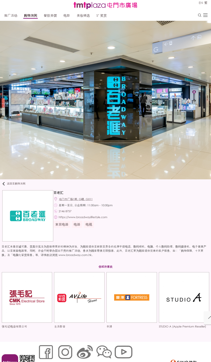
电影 (66, 16)
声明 (105, 351)
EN (201, 3)
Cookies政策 (56, 351)
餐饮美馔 (50, 16)
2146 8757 (67, 214)
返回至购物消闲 (15, 184)
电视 (90, 228)
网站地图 (42, 351)
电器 (78, 228)
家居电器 (63, 228)
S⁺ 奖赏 (101, 16)
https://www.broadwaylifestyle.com (85, 220)
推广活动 (10, 16)
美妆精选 (83, 16)
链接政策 (71, 351)
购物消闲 (30, 16)
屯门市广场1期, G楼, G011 (78, 200)
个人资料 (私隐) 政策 (89, 351)
